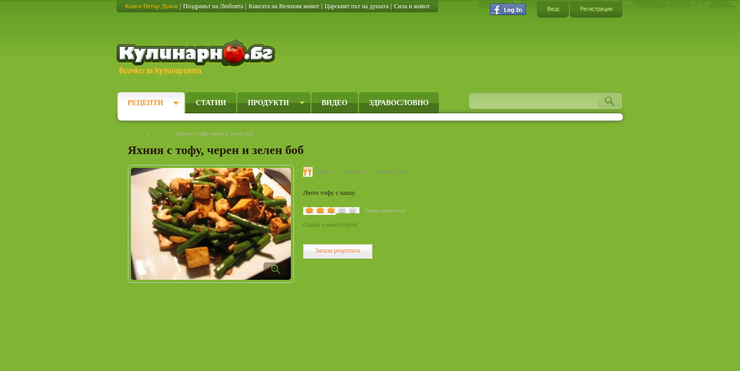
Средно (325, 171)
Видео (335, 103)
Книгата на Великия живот (284, 6)
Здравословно (399, 103)
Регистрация (596, 9)
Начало (136, 133)
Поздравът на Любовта (213, 6)
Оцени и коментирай (330, 224)
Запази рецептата (337, 250)
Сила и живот (412, 6)
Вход (553, 9)
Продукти (268, 103)
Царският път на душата (356, 6)
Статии (211, 103)
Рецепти (145, 103)
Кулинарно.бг (197, 57)
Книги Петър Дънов (151, 6)
